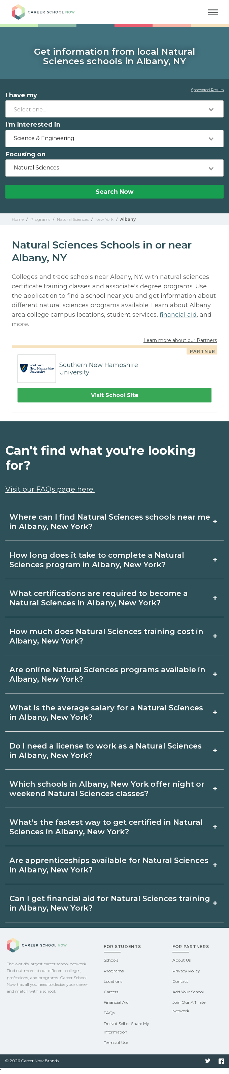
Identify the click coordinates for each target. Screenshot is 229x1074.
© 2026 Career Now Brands (32, 1060)
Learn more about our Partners (180, 340)
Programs (114, 970)
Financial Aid (116, 1002)
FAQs (109, 1012)
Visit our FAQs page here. (50, 489)
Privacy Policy (186, 970)
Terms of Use (116, 1042)
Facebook (221, 1061)
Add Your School (188, 991)
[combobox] (114, 109)
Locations (113, 981)
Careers (111, 991)
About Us (181, 960)
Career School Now (49, 12)
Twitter (207, 1061)
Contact (180, 981)
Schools (111, 960)
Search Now (114, 191)
